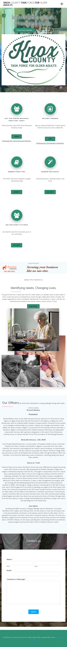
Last (36, 566)
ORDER (16, 136)
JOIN (50, 139)
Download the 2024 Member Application (50, 143)
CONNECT (16, 192)
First (8, 566)
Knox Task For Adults (25, 3)
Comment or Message (16, 579)
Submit (33, 612)
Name (10, 559)
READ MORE (33, 306)
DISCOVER (50, 192)
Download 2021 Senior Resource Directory (16, 141)
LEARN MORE (46, 30)
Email (9, 570)
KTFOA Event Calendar (24, 30)
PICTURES (16, 245)
